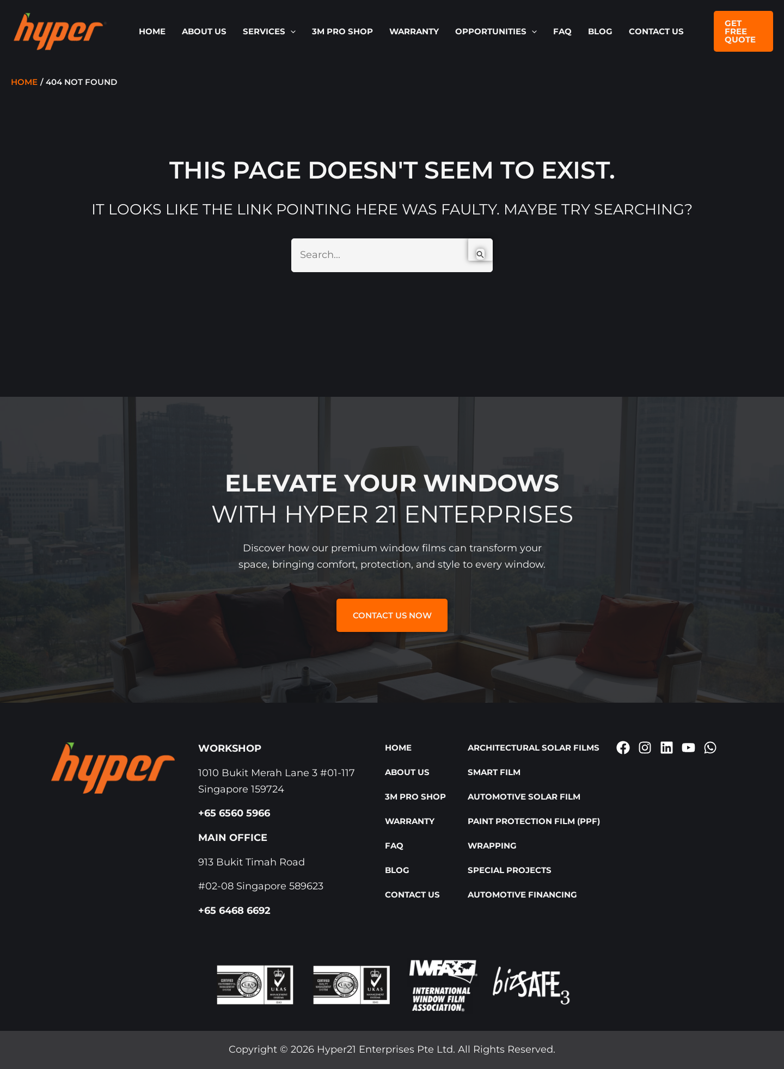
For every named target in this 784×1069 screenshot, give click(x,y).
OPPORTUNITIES (496, 31)
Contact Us (656, 31)
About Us (204, 31)
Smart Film (494, 772)
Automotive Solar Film (524, 796)
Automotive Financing (522, 894)
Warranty (414, 31)
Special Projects (510, 870)
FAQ (562, 31)
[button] (290, 31)
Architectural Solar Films (533, 747)
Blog (600, 31)
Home (152, 31)
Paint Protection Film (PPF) (534, 821)
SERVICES (269, 31)
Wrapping (492, 845)
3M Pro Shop (342, 31)
